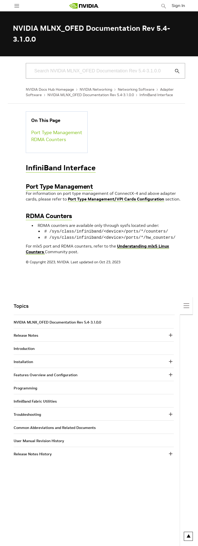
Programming (25, 387)
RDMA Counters (48, 139)
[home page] (84, 6)
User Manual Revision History (39, 439)
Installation (23, 360)
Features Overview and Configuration (45, 374)
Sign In (178, 5)
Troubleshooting (27, 413)
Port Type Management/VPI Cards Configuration (116, 199)
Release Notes (26, 334)
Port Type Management (56, 132)
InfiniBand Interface (156, 95)
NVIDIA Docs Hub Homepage (50, 89)
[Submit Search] (174, 71)
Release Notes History (33, 453)
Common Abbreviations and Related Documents (55, 426)
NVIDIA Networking (96, 89)
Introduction (24, 347)
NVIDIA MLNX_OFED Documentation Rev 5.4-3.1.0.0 (90, 95)
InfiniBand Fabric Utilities (35, 400)
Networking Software (136, 89)
